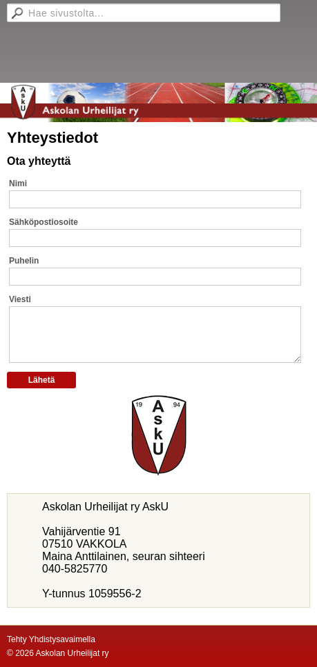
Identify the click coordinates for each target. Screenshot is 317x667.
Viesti (20, 299)
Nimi (18, 183)
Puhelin (24, 261)
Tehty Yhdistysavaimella (51, 639)
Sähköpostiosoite (43, 222)
